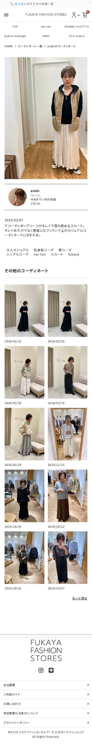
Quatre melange (15, 36)
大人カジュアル (17, 250)
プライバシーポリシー (17, 722)
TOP (15, 26)
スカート (57, 254)
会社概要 (9, 685)
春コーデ (65, 250)
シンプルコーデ (17, 254)
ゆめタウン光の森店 (43, 199)
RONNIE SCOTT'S (77, 26)
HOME (9, 46)
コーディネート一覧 (30, 46)
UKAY (46, 36)
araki (35, 190)
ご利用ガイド (11, 694)
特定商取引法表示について (20, 713)
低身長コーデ (44, 250)
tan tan (46, 26)
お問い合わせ (12, 704)
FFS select (77, 36)
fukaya (73, 254)
